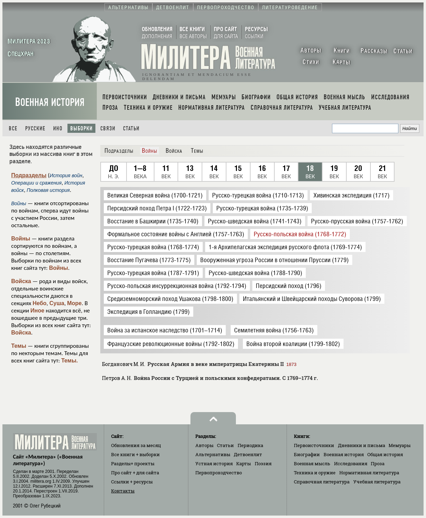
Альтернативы (212, 454)
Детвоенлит (248, 454)
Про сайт (135, 472)
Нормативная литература (369, 472)
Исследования (350, 463)
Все (13, 128)
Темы (18, 346)
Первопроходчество (218, 472)
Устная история (214, 463)
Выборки (81, 128)
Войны (20, 239)
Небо (39, 303)
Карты (243, 463)
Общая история (385, 454)
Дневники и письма (361, 445)
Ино (58, 128)
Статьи (131, 128)
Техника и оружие (314, 472)
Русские (35, 128)
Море (74, 303)
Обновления (136, 445)
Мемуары (400, 445)
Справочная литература (321, 482)
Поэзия (263, 463)
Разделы (132, 463)
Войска (21, 281)
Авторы (204, 445)
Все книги (135, 454)
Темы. (69, 361)
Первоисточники (314, 445)
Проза (377, 463)
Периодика (250, 445)
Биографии (307, 454)
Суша (56, 303)
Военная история (50, 102)
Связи (107, 128)
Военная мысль (312, 463)
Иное (37, 311)
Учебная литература (376, 482)
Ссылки (132, 482)
